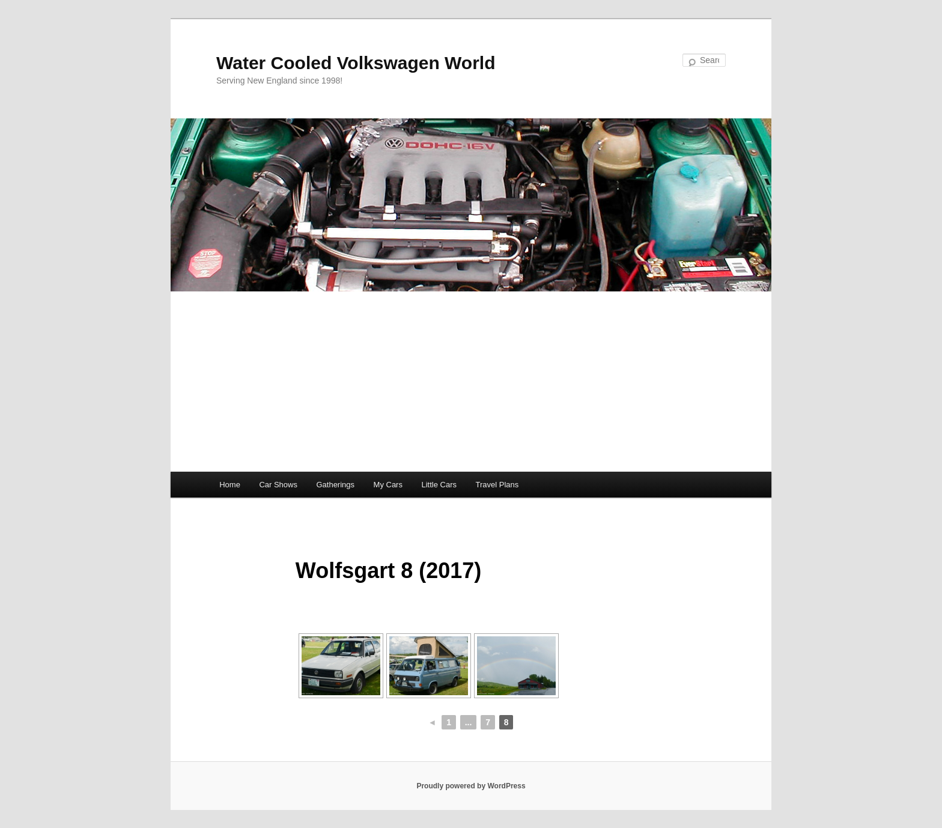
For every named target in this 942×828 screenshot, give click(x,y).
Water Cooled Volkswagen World (356, 63)
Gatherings (335, 484)
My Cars (388, 484)
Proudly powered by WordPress (470, 786)
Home (229, 484)
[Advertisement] (471, 381)
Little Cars (439, 484)
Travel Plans (496, 484)
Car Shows (278, 484)
